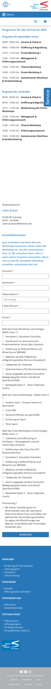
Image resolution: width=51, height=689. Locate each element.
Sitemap (28, 684)
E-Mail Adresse (10, 305)
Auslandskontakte (13, 607)
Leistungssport (12, 569)
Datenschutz (14, 684)
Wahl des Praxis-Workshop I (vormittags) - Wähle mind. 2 (23, 331)
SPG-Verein (10, 604)
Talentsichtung (12, 575)
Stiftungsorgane (12, 624)
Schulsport (10, 572)
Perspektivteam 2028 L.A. (17, 630)
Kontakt (8, 588)
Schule (6, 317)
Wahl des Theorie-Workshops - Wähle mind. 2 (25, 396)
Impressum (27, 679)
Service (14, 679)
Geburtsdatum (10, 294)
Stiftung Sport (11, 620)
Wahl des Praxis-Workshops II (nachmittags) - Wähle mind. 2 (25, 432)
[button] (36, 21)
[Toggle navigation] (25, 15)
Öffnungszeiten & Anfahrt (17, 591)
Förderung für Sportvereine (18, 565)
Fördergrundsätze (13, 627)
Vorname (7, 271)
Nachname (8, 282)
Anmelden (25, 534)
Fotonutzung (9, 503)
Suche (39, 684)
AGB (38, 679)
